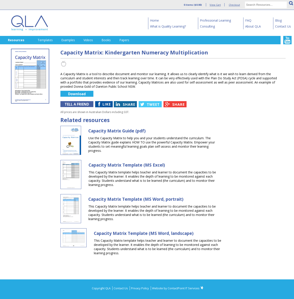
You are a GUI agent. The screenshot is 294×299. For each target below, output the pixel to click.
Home (154, 20)
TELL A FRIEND (77, 104)
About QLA (253, 26)
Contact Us (283, 26)
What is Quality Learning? (168, 26)
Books (106, 40)
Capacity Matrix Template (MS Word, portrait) (135, 199)
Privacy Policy (140, 288)
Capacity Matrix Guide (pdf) (117, 131)
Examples (68, 40)
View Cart (215, 4)
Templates (45, 40)
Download (77, 93)
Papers (124, 40)
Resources (16, 40)
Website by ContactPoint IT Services (176, 288)
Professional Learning (215, 20)
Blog (278, 20)
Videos (88, 40)
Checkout (234, 4)
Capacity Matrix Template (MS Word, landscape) (144, 233)
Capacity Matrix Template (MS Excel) (127, 165)
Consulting (207, 26)
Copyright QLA (101, 288)
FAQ (248, 20)
